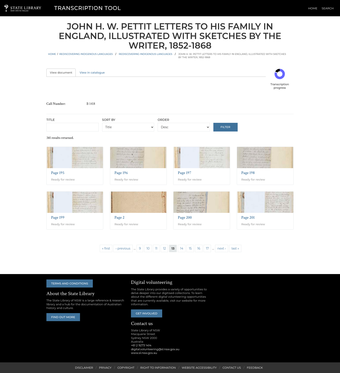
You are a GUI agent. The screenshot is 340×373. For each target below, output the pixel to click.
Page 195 (57, 172)
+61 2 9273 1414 (141, 345)
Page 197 (184, 172)
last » (235, 248)
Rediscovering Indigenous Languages (86, 54)
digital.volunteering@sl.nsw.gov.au (155, 349)
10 (147, 248)
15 (190, 248)
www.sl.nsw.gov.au (144, 353)
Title (50, 120)
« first (106, 248)
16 (198, 248)
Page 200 (185, 217)
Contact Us (231, 367)
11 (156, 248)
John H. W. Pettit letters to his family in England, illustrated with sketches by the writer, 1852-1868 (232, 56)
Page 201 (248, 217)
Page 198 (248, 172)
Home (312, 8)
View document (63, 72)
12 (164, 248)
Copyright (125, 367)
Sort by (108, 120)
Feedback (255, 367)
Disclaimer (84, 367)
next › (221, 248)
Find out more (63, 317)
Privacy (105, 367)
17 (207, 248)
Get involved (146, 313)
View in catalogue (92, 72)
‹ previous (123, 248)
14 (181, 248)
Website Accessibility (199, 367)
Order (163, 120)
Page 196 (121, 172)
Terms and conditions (69, 283)
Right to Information (158, 367)
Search (328, 8)
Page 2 (119, 217)
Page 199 (57, 217)
